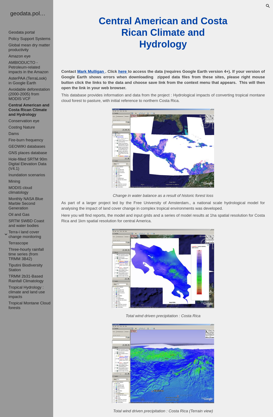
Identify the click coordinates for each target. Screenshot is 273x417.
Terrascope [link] (18, 243)
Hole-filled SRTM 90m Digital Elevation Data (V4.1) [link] (28, 164)
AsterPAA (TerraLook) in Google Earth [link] (28, 80)
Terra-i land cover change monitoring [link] (25, 234)
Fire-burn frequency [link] (26, 140)
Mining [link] (14, 181)
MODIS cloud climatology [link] (20, 190)
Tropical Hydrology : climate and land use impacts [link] (27, 292)
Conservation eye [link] (24, 121)
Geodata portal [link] (22, 32)
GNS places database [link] (28, 152)
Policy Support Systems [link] (29, 38)
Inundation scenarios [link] (27, 175)
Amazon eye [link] (20, 56)
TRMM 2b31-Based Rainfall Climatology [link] (26, 278)
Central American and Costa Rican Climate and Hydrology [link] (29, 110)
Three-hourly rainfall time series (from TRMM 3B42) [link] (26, 254)
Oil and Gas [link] (19, 214)
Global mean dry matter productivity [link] (29, 47)
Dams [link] (14, 133)
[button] (268, 6)
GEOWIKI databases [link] (27, 146)
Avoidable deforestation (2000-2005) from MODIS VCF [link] (29, 94)
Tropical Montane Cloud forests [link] (29, 305)
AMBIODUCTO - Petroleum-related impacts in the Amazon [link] (28, 67)
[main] (163, 33)
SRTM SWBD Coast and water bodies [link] (26, 223)
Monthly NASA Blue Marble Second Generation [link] (26, 203)
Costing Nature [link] (22, 127)
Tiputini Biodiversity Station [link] (26, 267)
